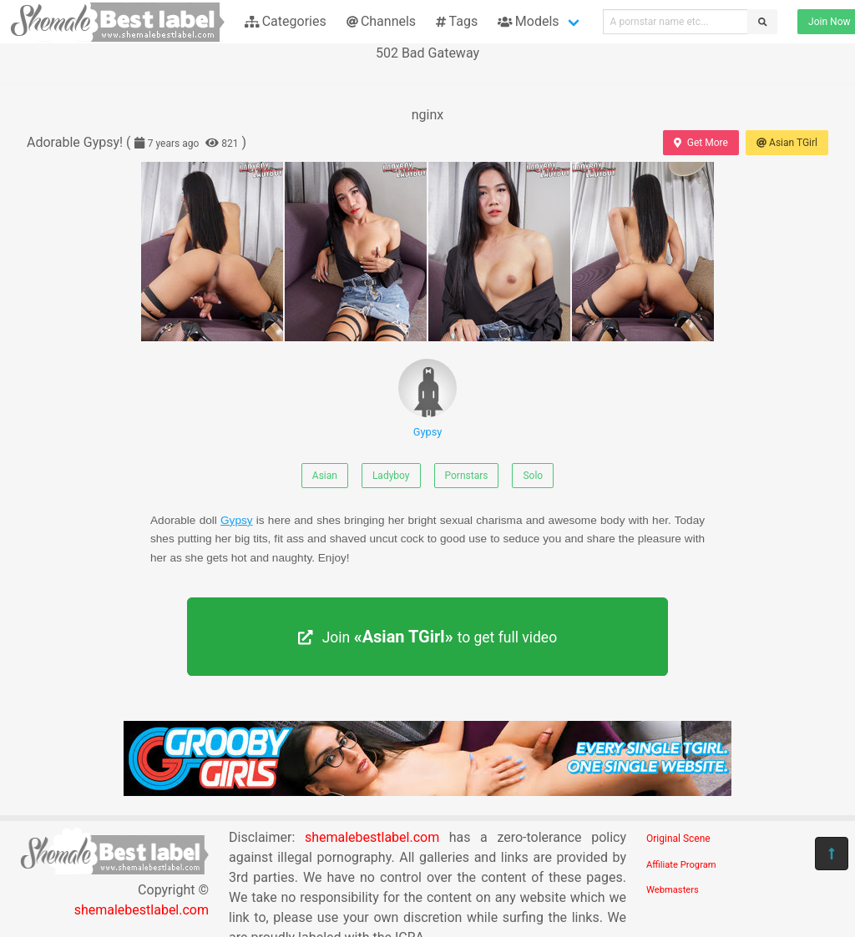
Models (528, 21)
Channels (381, 21)
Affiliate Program (681, 864)
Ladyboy (391, 475)
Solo (533, 475)
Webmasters (672, 889)
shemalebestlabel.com (141, 910)
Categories (285, 21)
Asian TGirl (786, 143)
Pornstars (466, 475)
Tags (457, 21)
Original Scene (678, 838)
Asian (324, 475)
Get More (700, 143)
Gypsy (427, 398)
